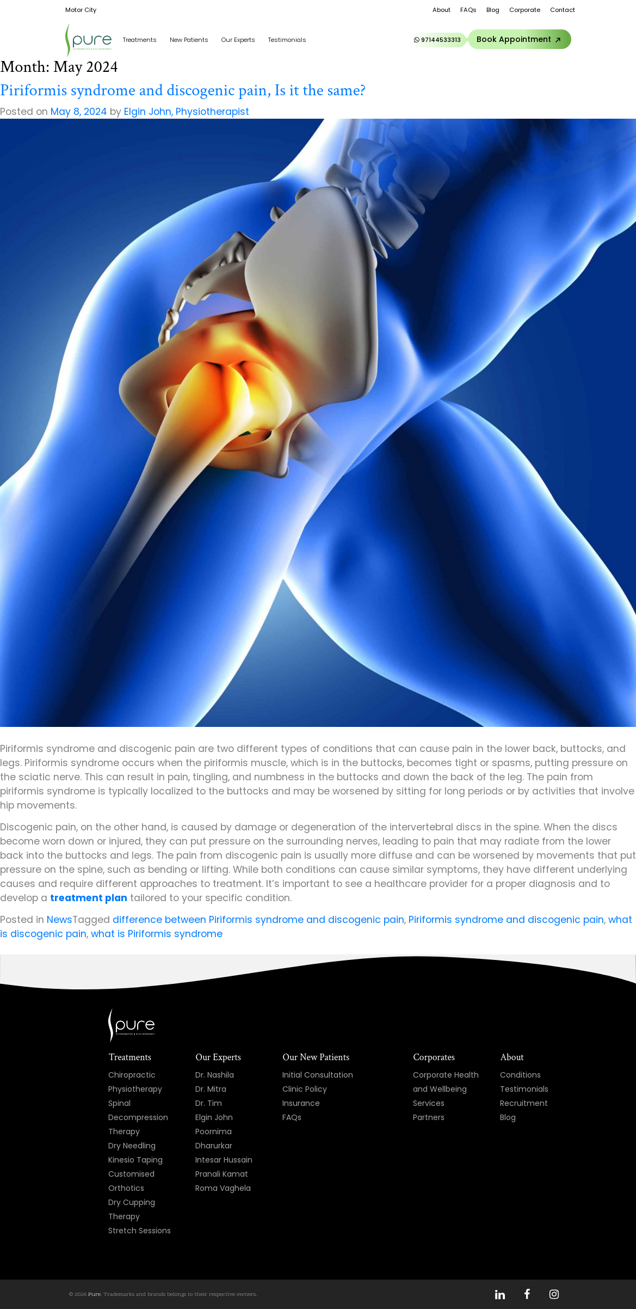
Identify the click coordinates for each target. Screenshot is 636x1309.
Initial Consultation (317, 1074)
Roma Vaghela (223, 1188)
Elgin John (214, 1117)
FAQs (468, 9)
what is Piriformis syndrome (157, 933)
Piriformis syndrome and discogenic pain (506, 919)
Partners (428, 1117)
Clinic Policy (304, 1089)
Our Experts (238, 39)
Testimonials (287, 39)
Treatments (140, 39)
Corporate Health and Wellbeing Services (446, 1089)
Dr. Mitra (210, 1089)
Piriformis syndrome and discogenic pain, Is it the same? (183, 90)
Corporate (524, 9)
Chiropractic (132, 1074)
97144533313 (437, 39)
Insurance (301, 1103)
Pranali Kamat (221, 1174)
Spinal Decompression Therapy (138, 1117)
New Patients (189, 39)
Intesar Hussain (223, 1159)
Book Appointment (521, 39)
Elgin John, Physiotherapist (186, 111)
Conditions (520, 1074)
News (59, 919)
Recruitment (524, 1103)
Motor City (80, 9)
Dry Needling (132, 1145)
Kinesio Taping (135, 1159)
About (441, 9)
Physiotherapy (135, 1089)
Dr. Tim (208, 1103)
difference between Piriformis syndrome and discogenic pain (258, 919)
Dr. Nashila (214, 1074)
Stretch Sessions (139, 1230)
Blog (492, 9)
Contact (562, 9)
